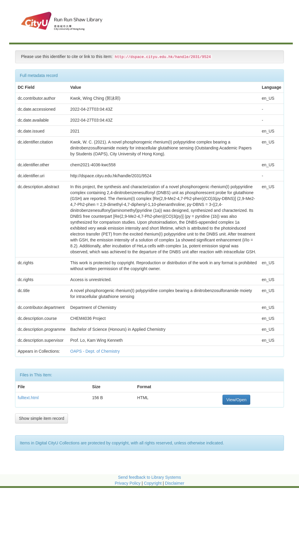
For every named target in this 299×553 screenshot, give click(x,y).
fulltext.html (28, 397)
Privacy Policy (127, 483)
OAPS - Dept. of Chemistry (95, 351)
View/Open (236, 399)
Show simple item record (41, 418)
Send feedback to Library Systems (149, 477)
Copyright (153, 483)
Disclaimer (174, 483)
